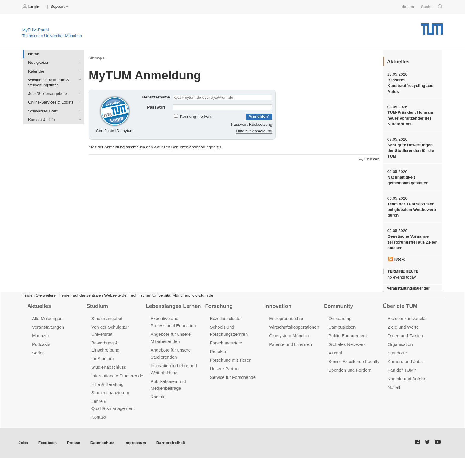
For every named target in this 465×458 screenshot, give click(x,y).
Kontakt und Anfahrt (407, 378)
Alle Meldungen (47, 318)
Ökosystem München (289, 335)
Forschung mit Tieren (230, 359)
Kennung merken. (196, 116)
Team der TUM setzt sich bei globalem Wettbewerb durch (411, 210)
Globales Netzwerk (347, 344)
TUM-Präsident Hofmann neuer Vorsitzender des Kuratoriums (410, 118)
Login (31, 6)
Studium (97, 306)
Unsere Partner (225, 368)
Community (338, 306)
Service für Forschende (233, 377)
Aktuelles (39, 306)
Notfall (394, 387)
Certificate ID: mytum (115, 114)
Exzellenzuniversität (407, 318)
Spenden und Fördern (350, 370)
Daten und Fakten (405, 335)
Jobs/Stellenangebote (78, 93)
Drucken (369, 159)
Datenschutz (102, 442)
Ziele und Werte (403, 327)
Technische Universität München (432, 26)
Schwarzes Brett (78, 110)
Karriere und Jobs (405, 361)
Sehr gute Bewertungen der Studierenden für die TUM (410, 151)
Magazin (40, 335)
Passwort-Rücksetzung (251, 124)
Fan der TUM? (402, 370)
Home (33, 54)
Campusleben (342, 327)
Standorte (397, 352)
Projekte (218, 351)
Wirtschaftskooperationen (294, 327)
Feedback (47, 442)
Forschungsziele (226, 342)
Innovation (277, 306)
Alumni (335, 352)
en (412, 6)
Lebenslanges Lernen (173, 306)
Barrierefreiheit (170, 442)
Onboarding (339, 318)
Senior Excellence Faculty (353, 361)
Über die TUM (400, 306)
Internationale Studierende (117, 375)
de (404, 6)
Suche (432, 6)
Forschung (218, 306)
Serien (38, 352)
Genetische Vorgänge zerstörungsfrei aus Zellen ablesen (412, 242)
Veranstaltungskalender (408, 288)
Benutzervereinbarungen (193, 147)
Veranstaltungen (48, 327)
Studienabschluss (108, 367)
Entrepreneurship (286, 318)
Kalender (78, 71)
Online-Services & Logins (78, 102)
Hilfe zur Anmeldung (254, 131)
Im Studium (102, 358)
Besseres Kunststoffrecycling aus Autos (410, 86)
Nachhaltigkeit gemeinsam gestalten (407, 180)
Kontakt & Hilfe (78, 119)
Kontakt (98, 416)
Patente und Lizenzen (290, 344)
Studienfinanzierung (110, 392)
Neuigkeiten (78, 62)
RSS (396, 260)
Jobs (23, 442)
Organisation (400, 344)
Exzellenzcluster (226, 318)
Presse (73, 442)
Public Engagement (347, 335)
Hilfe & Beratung (107, 384)
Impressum (135, 442)
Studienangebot (106, 318)
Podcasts (41, 344)
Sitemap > (97, 58)
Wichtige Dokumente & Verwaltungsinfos (78, 79)
